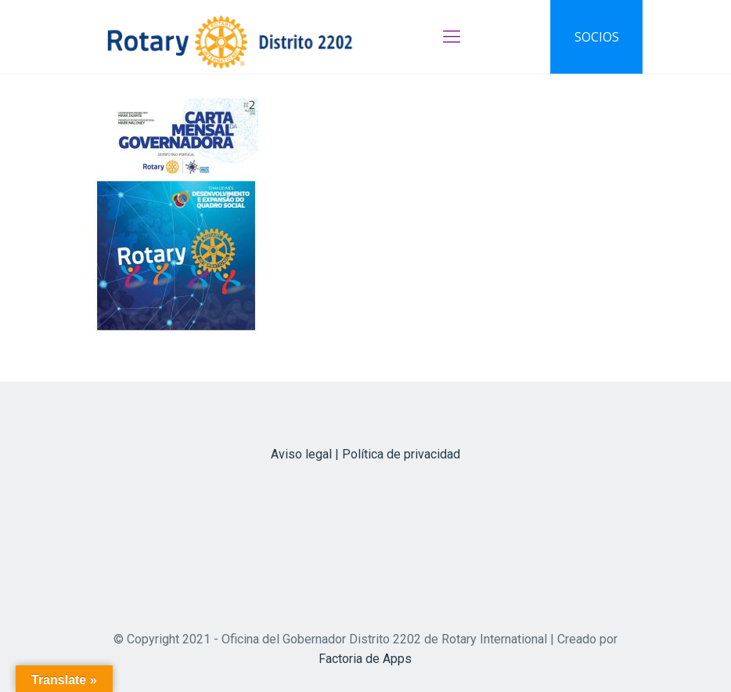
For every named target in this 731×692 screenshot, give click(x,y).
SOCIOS (596, 36)
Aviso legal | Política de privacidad (365, 454)
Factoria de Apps (365, 658)
